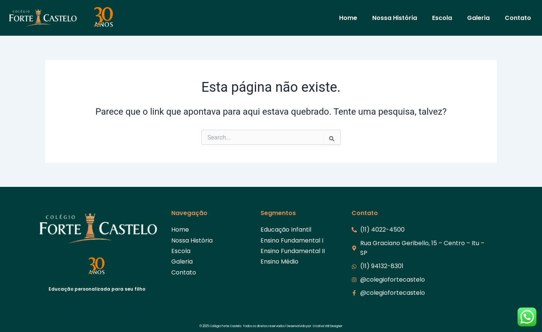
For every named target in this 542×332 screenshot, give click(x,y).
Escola (442, 18)
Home (348, 18)
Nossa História (394, 18)
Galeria (478, 18)
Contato (518, 18)
